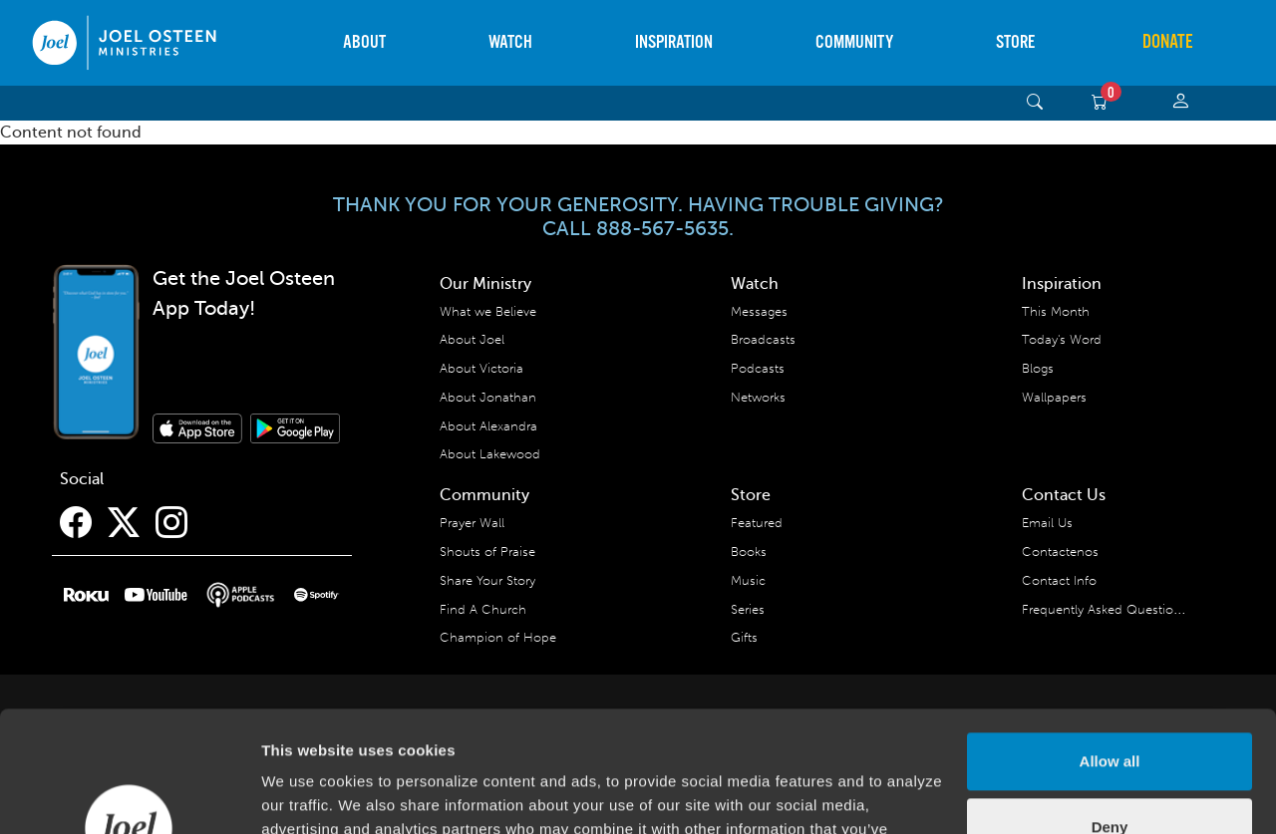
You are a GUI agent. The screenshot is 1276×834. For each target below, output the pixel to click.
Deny (1110, 712)
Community (854, 42)
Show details (307, 794)
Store (1015, 42)
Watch (510, 42)
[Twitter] (124, 523)
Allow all (1110, 648)
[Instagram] (171, 523)
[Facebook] (76, 523)
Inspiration (674, 42)
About (364, 42)
